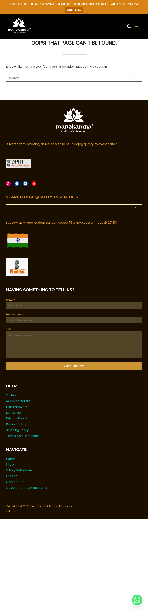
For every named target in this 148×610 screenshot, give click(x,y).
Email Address (14, 322)
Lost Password (17, 415)
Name (10, 308)
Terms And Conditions (22, 444)
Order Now (74, 9)
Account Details (18, 409)
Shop (10, 473)
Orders (11, 403)
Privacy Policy (16, 426)
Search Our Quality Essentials (42, 205)
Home (10, 467)
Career (11, 484)
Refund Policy (16, 432)
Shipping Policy (17, 438)
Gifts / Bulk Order (19, 478)
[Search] (136, 216)
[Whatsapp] (137, 600)
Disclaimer (14, 421)
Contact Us (14, 490)
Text (8, 337)
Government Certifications (26, 496)
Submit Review (74, 374)
